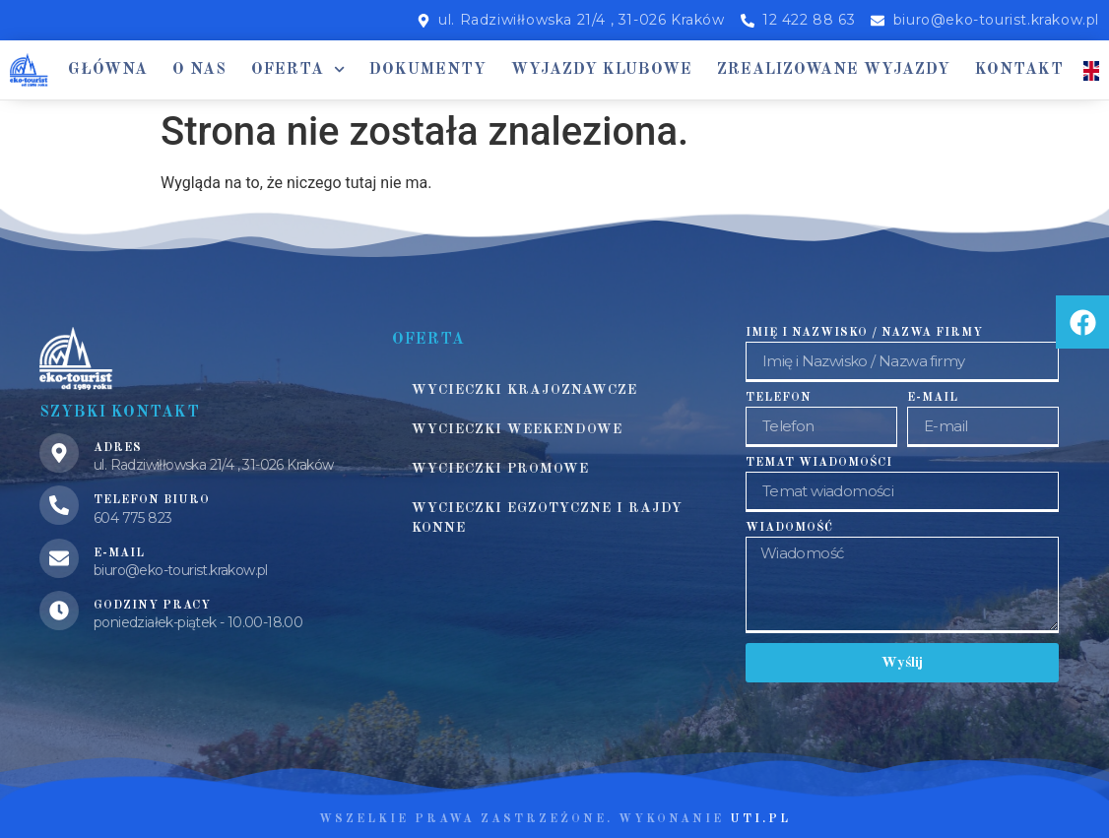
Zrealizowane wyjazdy (833, 70)
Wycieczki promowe (500, 469)
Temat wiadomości (819, 463)
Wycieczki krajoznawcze (524, 390)
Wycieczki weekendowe (517, 429)
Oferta (298, 69)
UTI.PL (760, 819)
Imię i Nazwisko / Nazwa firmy (864, 333)
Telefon (779, 398)
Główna (108, 70)
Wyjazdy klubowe (601, 70)
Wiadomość (789, 528)
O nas (199, 70)
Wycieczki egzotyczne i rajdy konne (547, 518)
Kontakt (1019, 70)
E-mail (932, 398)
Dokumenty (428, 70)
